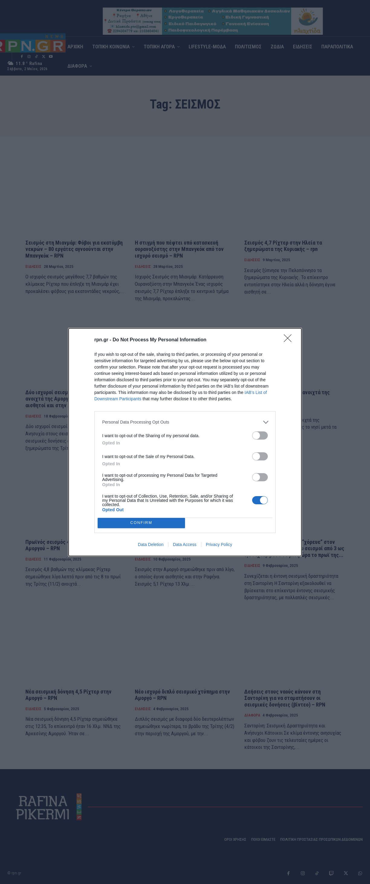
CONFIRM (141, 523)
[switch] (260, 435)
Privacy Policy (219, 544)
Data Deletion (151, 544)
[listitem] (185, 422)
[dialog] (185, 442)
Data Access (184, 544)
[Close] (289, 340)
